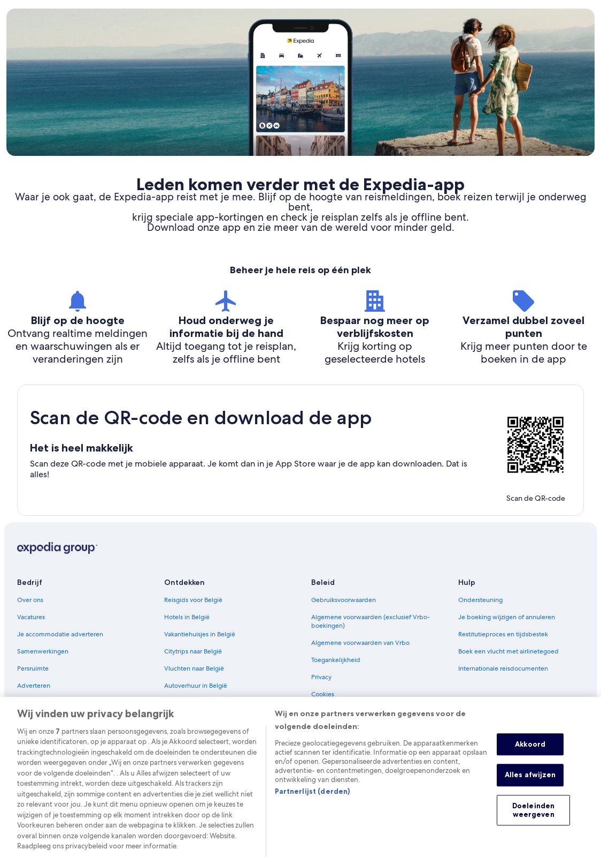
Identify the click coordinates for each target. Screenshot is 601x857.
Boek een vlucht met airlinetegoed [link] (508, 651)
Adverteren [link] (33, 685)
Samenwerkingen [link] (42, 651)
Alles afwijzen (530, 784)
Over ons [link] (30, 600)
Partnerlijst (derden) (312, 800)
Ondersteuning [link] (480, 600)
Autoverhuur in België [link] (195, 685)
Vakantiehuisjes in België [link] (199, 634)
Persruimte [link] (33, 668)
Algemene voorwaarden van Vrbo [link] (360, 642)
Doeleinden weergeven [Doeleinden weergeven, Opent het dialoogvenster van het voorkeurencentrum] (533, 820)
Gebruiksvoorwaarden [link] (343, 600)
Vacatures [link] (31, 617)
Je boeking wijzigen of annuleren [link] (506, 617)
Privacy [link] (321, 677)
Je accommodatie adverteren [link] (60, 634)
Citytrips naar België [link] (193, 651)
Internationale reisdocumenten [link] (503, 668)
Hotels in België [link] (187, 617)
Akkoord (530, 753)
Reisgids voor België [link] (193, 600)
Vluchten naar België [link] (194, 668)
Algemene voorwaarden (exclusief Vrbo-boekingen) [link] (370, 621)
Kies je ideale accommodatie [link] (206, 702)
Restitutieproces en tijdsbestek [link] (503, 634)
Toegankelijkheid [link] (335, 660)
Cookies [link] (322, 694)
